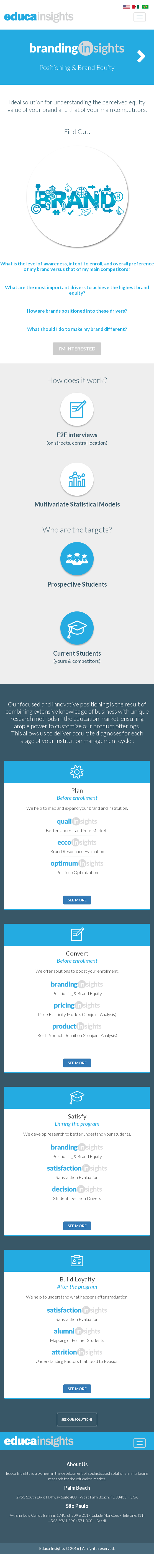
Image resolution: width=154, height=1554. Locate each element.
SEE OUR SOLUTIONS (77, 1419)
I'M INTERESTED (77, 349)
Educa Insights (38, 17)
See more (77, 900)
